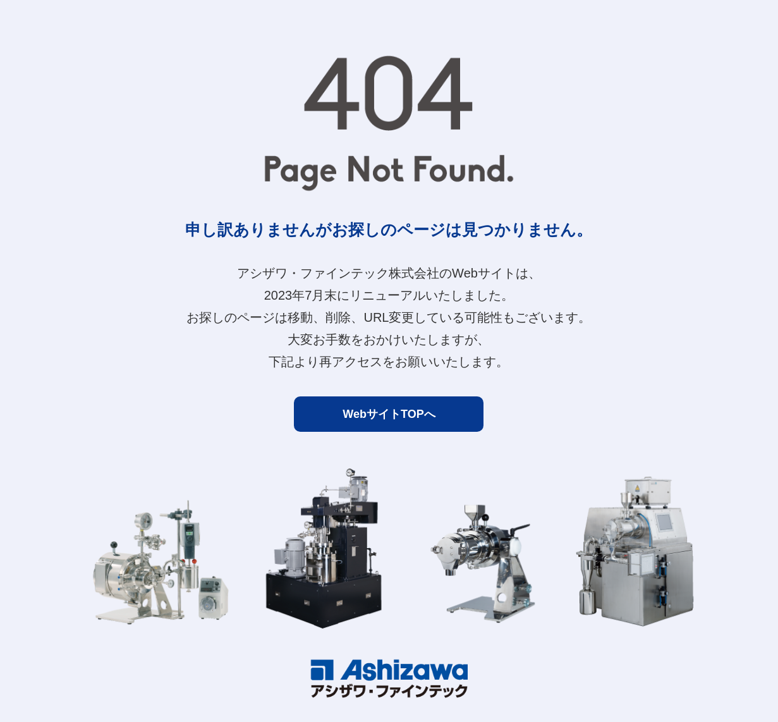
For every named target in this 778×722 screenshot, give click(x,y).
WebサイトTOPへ (389, 414)
